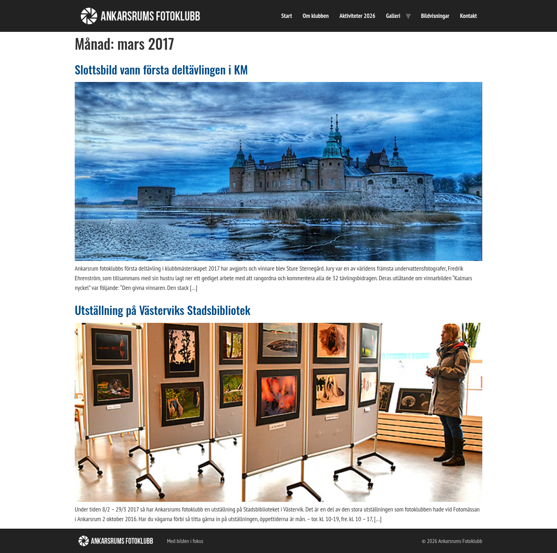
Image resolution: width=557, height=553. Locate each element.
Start (286, 16)
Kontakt (468, 16)
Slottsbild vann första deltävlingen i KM (161, 69)
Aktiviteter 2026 (357, 16)
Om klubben (316, 16)
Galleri (393, 16)
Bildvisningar (435, 16)
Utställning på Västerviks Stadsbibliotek (162, 309)
